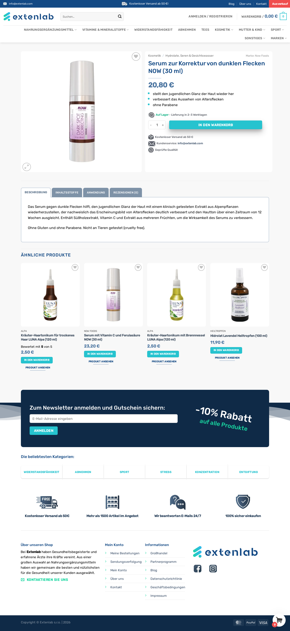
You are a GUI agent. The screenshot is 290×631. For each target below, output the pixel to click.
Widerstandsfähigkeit (153, 30)
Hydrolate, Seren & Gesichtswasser (189, 55)
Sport (277, 30)
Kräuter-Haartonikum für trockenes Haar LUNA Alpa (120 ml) (47, 337)
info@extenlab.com (21, 3)
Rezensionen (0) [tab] (125, 192)
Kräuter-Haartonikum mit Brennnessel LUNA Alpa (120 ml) (176, 337)
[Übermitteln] (120, 16)
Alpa (24, 331)
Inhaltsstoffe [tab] (67, 192)
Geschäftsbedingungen (167, 587)
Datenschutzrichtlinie (166, 579)
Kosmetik (224, 30)
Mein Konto (118, 570)
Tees (205, 30)
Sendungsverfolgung (126, 562)
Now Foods (262, 55)
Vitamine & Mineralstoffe (105, 30)
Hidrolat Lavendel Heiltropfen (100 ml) (238, 336)
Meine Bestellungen (125, 553)
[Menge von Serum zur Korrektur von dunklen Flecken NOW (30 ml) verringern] (150, 124)
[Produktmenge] (156, 124)
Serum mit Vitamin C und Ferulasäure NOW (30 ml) (112, 337)
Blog (231, 3)
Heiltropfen (218, 331)
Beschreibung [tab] (36, 192)
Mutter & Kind (252, 30)
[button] (210, 16)
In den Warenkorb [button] (37, 359)
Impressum (158, 596)
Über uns (245, 3)
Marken (279, 38)
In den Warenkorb (215, 125)
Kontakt (261, 3)
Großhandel (158, 553)
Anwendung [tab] (96, 192)
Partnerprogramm (163, 562)
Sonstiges (255, 38)
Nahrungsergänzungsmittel (50, 30)
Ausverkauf (280, 3)
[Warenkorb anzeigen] (264, 16)
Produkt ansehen (37, 367)
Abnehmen (187, 30)
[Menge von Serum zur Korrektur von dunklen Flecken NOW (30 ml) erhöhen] (163, 124)
